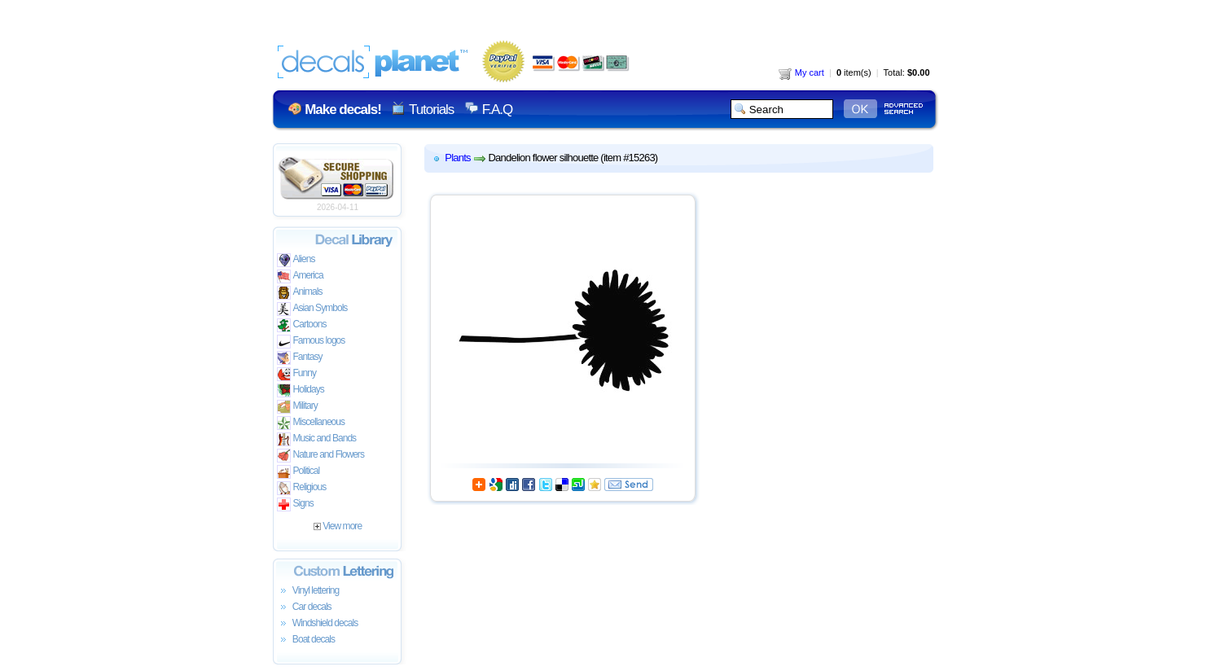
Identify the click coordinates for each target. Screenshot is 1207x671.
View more (338, 526)
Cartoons (302, 325)
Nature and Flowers (320, 456)
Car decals (304, 607)
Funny (297, 374)
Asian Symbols (312, 309)
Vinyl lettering (308, 591)
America (300, 276)
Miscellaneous (311, 423)
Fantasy (300, 358)
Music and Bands (317, 439)
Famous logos (311, 342)
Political (298, 472)
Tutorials (431, 109)
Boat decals (306, 640)
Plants (457, 157)
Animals (300, 293)
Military (297, 407)
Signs (295, 504)
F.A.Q (497, 109)
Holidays (300, 390)
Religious (302, 488)
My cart (801, 72)
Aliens (296, 260)
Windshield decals (317, 623)
